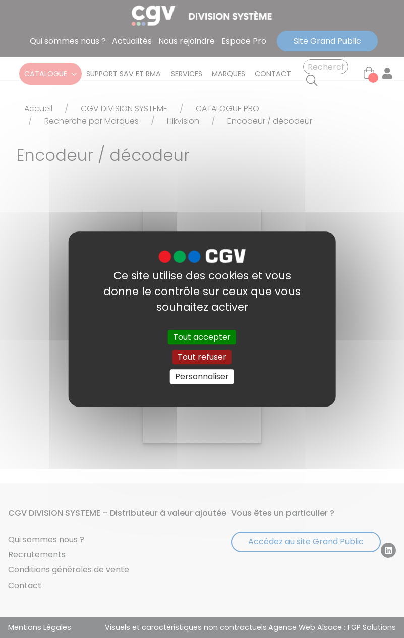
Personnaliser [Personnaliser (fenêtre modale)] (202, 376)
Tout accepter (202, 337)
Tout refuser (202, 357)
